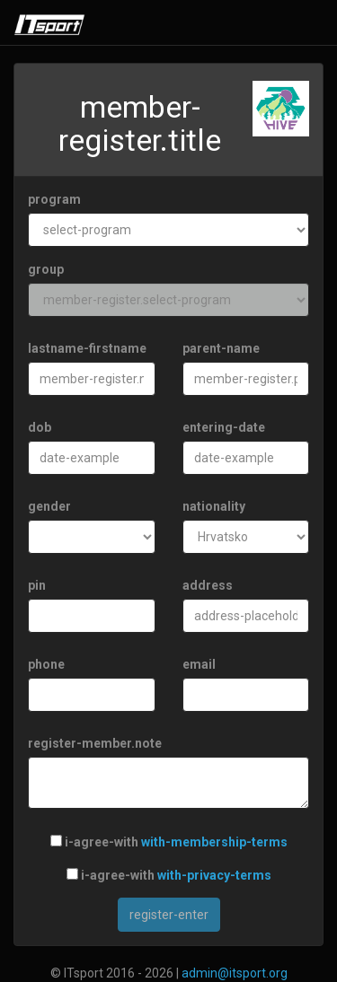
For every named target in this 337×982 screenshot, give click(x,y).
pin (37, 585)
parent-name (221, 348)
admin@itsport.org (235, 973)
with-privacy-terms (214, 875)
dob (39, 427)
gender (49, 506)
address (207, 585)
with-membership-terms (214, 842)
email (199, 664)
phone (46, 664)
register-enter (168, 914)
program (54, 199)
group (46, 269)
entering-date (223, 427)
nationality (213, 506)
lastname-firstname (87, 348)
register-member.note (95, 743)
